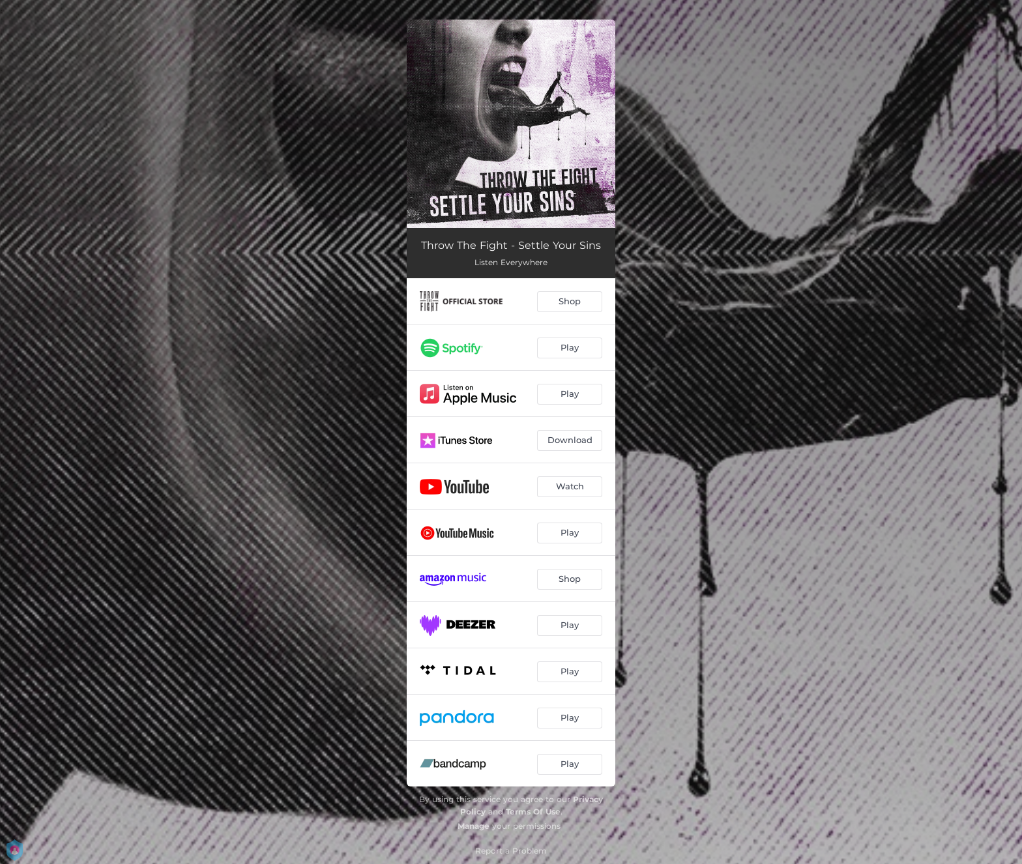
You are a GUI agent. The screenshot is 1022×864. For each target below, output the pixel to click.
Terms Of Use (533, 811)
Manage (473, 826)
